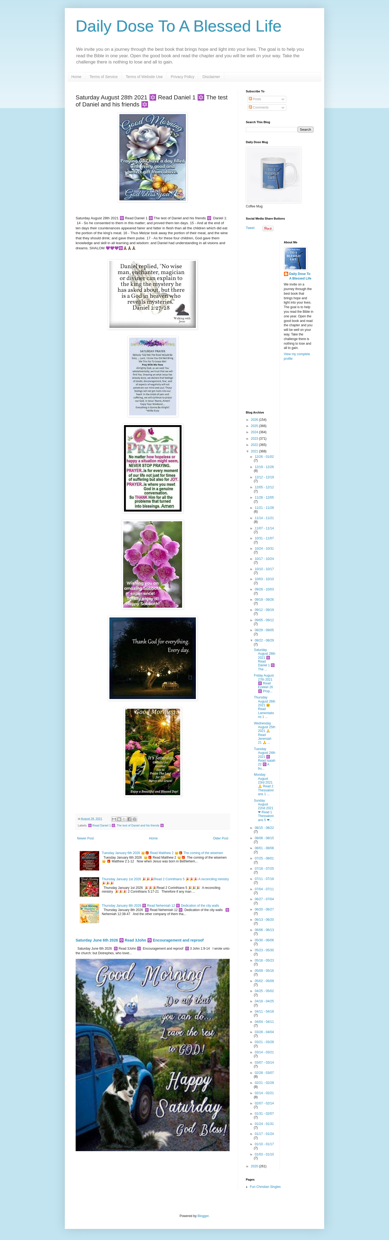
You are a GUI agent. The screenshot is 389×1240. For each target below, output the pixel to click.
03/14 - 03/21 (264, 1052)
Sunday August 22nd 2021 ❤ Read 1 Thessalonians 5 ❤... (264, 810)
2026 (255, 420)
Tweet (250, 228)
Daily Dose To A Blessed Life (179, 26)
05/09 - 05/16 (264, 971)
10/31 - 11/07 (264, 538)
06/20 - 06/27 (264, 909)
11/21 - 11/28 (264, 508)
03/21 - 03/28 (264, 1042)
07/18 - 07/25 (264, 869)
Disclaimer (211, 77)
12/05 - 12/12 (264, 487)
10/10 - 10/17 (264, 569)
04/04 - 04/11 (264, 1022)
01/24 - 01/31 (264, 1124)
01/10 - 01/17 (264, 1144)
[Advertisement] (279, 322)
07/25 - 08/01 (264, 858)
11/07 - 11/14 (264, 528)
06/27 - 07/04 (264, 899)
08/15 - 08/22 (264, 828)
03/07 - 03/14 (264, 1062)
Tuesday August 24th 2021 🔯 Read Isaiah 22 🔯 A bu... (264, 758)
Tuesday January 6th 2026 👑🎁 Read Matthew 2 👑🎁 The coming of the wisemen (162, 853)
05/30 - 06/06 (264, 940)
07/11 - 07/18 (264, 879)
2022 (255, 445)
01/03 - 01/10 (264, 1154)
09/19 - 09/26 (264, 599)
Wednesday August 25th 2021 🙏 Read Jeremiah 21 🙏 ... (264, 733)
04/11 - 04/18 (264, 1011)
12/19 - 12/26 (264, 467)
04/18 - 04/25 (264, 1001)
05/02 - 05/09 (264, 981)
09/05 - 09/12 (264, 620)
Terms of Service (103, 77)
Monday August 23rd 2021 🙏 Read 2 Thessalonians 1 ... (264, 784)
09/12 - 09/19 (264, 610)
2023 (255, 439)
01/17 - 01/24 (264, 1134)
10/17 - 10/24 (264, 559)
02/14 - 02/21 (264, 1093)
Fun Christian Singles (265, 1187)
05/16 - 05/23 (264, 960)
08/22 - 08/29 (264, 640)
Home (76, 77)
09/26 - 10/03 (264, 589)
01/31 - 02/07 (264, 1113)
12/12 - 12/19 (264, 477)
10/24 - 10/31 (264, 548)
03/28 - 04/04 (264, 1032)
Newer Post (85, 838)
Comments (259, 107)
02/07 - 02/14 (264, 1103)
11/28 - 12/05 (264, 497)
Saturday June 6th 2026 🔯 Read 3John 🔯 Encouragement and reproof (140, 940)
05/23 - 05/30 (264, 950)
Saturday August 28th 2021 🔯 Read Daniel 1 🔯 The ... (264, 659)
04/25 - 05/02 (264, 991)
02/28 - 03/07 (264, 1073)
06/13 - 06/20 (264, 920)
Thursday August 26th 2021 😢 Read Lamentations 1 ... (264, 707)
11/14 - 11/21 (264, 518)
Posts (255, 99)
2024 (255, 432)
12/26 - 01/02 (264, 457)
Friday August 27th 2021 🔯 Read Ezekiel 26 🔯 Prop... (264, 683)
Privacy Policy (182, 77)
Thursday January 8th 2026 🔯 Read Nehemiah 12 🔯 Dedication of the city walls (160, 906)
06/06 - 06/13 (264, 930)
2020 (255, 1166)
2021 (255, 451)
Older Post (220, 838)
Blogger (203, 1216)
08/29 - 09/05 (264, 630)
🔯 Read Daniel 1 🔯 (101, 825)
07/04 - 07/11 (264, 889)
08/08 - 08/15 (264, 838)
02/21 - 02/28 (264, 1083)
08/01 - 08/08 (264, 848)
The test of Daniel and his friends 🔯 (140, 825)
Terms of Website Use (144, 77)
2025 (255, 426)
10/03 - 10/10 (264, 579)
